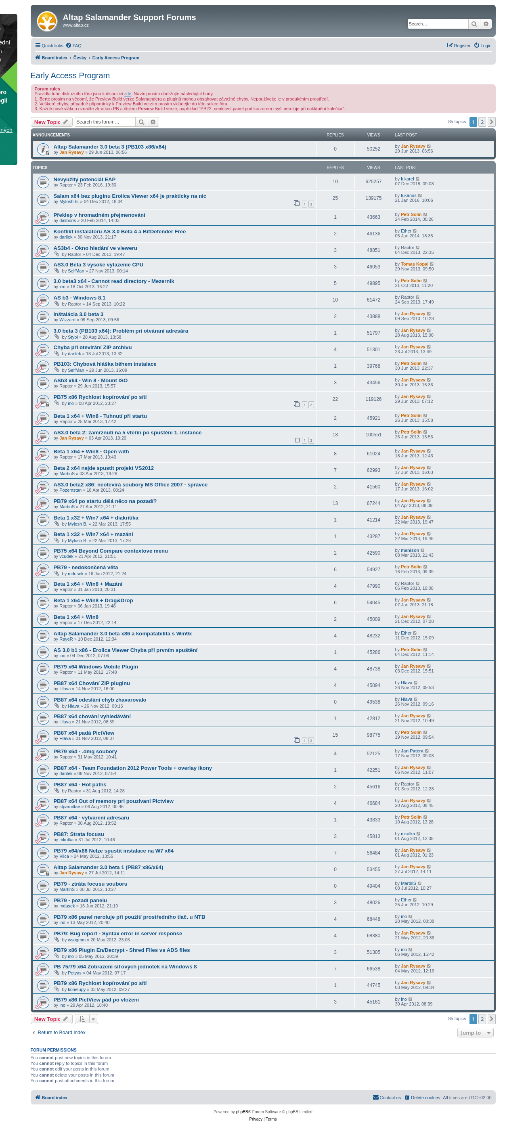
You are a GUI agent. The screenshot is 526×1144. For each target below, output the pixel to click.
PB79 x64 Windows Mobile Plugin (96, 667)
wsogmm (77, 939)
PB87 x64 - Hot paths (80, 785)
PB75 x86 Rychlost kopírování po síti (100, 397)
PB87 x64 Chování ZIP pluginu (92, 683)
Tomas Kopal (414, 264)
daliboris (67, 220)
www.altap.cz (76, 25)
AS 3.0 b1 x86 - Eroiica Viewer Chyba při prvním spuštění (126, 650)
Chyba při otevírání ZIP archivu (93, 347)
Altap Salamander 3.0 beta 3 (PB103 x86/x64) (110, 147)
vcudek (66, 556)
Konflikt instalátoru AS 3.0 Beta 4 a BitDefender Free (120, 231)
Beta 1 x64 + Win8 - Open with (91, 451)
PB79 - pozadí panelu (80, 900)
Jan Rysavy (71, 152)
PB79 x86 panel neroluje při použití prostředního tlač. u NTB (129, 917)
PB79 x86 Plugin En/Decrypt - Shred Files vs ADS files (122, 950)
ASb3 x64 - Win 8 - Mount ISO (91, 380)
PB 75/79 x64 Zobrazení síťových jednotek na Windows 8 (125, 967)
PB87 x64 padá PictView (84, 733)
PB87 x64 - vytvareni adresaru (92, 818)
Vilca (64, 856)
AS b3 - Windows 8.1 (80, 298)
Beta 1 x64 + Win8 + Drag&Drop (93, 600)
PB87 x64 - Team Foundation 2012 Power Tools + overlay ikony (133, 768)
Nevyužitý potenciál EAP (85, 179)
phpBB (242, 1112)
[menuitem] (73, 45)
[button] (492, 122)
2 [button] (482, 122)
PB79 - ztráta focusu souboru (91, 884)
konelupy (77, 989)
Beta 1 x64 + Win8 (76, 617)
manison (410, 550)
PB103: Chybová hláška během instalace (105, 364)
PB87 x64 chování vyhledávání (92, 716)
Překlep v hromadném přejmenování (99, 215)
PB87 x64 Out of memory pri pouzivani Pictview (114, 801)
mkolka (66, 839)
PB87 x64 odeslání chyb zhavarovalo (100, 700)
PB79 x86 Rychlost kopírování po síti (100, 983)
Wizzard (67, 319)
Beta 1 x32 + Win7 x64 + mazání (93, 534)
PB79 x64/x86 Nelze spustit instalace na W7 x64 (114, 851)
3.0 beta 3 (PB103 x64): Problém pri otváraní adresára (121, 331)
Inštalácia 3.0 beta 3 (79, 314)
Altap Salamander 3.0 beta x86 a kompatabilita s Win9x (123, 634)
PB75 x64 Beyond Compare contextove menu (111, 551)
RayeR (66, 639)
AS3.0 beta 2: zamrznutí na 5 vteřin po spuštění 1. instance (128, 433)
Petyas (75, 972)
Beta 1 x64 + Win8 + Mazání (88, 584)
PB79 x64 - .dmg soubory (85, 751)
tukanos (409, 195)
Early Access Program (70, 75)
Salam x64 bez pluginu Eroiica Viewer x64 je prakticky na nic (130, 196)
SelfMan (76, 270)
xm (62, 286)
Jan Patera (412, 750)
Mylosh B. (69, 201)
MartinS (67, 473)
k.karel (407, 178)
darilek (65, 237)
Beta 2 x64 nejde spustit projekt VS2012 (104, 468)
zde (127, 93)
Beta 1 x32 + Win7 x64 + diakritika (96, 518)
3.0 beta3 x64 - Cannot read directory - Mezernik (114, 281)
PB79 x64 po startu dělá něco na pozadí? (105, 501)
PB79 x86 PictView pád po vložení (96, 1000)
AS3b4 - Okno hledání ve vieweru (95, 248)
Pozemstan (70, 490)
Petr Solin (411, 214)
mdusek (76, 573)
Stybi (73, 337)
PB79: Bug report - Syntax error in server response (118, 933)
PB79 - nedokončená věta (86, 567)
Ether (406, 230)
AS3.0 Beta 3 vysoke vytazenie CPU (99, 265)
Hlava (65, 688)
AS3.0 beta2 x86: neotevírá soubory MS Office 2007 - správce (131, 485)
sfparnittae (69, 806)
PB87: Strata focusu (79, 834)
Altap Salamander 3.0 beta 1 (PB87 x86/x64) (108, 867)
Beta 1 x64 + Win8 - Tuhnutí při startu (100, 416)
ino (71, 403)
